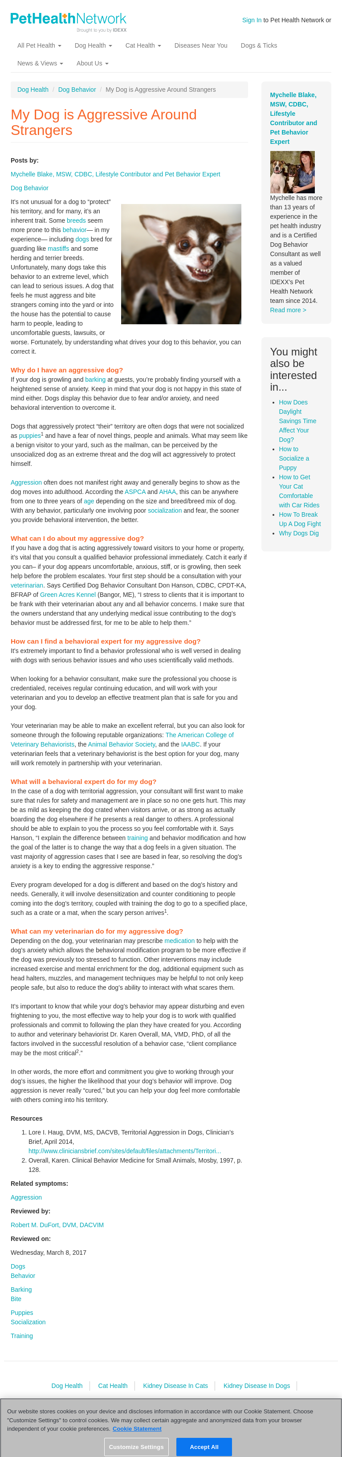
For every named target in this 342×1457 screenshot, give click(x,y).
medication (180, 940)
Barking (21, 1289)
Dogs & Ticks (259, 45)
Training (22, 1335)
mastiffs (58, 248)
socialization (165, 510)
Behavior (23, 1275)
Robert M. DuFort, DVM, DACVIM (57, 1224)
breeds (76, 220)
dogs (82, 239)
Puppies (22, 1312)
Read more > (288, 310)
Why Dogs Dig (299, 533)
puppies (30, 435)
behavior (75, 229)
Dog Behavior (77, 89)
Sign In (252, 20)
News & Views (40, 63)
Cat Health (143, 45)
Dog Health (93, 45)
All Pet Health (39, 45)
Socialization (28, 1322)
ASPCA (135, 491)
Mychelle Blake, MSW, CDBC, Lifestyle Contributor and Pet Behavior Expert (115, 174)
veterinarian (27, 585)
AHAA (167, 491)
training (137, 837)
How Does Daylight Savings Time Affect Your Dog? (298, 421)
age (89, 501)
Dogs (18, 1266)
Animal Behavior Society (121, 744)
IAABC (190, 744)
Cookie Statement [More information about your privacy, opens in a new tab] (137, 1434)
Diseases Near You (201, 45)
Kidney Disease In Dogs (257, 1385)
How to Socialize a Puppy (294, 458)
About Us (92, 63)
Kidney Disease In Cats (175, 1385)
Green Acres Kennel (68, 594)
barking (95, 379)
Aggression (26, 482)
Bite (16, 1298)
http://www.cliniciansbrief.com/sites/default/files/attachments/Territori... (124, 1151)
